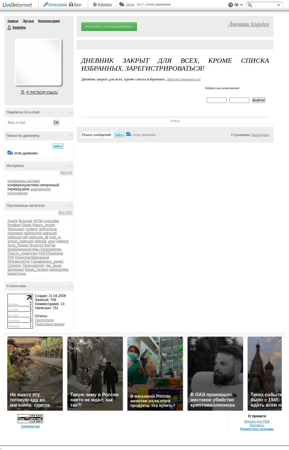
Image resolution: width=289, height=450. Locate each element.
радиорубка (58, 270)
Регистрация (58, 4)
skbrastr (40, 241)
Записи (12, 21)
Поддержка (230, 5)
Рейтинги (105, 4)
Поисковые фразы (49, 324)
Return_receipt (43, 225)
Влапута (36, 245)
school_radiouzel (21, 241)
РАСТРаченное (51, 253)
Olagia (26, 225)
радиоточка (17, 274)
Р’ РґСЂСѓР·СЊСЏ (42, 93)
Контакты (257, 425)
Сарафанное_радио (47, 261)
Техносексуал (33, 265)
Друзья (28, 21)
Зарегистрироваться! (184, 79)
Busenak (25, 221)
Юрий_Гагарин (37, 270)
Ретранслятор (19, 261)
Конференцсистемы (24, 249)
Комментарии (49, 21)
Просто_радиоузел (23, 253)
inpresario (15, 233)
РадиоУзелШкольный (32, 257)
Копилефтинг (51, 249)
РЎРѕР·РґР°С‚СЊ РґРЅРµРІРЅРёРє (109, 26)
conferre (31, 229)
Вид (238, 5)
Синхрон (14, 265)
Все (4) (66, 173)
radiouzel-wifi (18, 237)
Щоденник (16, 270)
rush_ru (55, 237)
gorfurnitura (48, 229)
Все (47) (65, 213)
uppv (51, 241)
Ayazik (13, 221)
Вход (77, 4)
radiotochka (33, 233)
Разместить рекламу (257, 429)
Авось (129, 4)
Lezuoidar (51, 221)
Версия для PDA (257, 421)
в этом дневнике (24, 153)
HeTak (38, 221)
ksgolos (9, 27)
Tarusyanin (16, 229)
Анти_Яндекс (18, 245)
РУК (11, 257)
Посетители (44, 320)
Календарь (260, 134)
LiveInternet (18, 5)
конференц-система (24, 181)
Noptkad (14, 225)
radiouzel (49, 233)
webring (62, 241)
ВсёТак (49, 245)
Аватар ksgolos (38, 62)
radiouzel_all (38, 237)
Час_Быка (53, 265)
